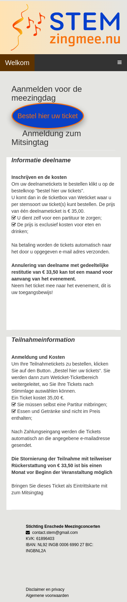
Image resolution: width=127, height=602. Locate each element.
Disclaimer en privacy (45, 589)
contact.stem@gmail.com (55, 532)
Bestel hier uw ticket (48, 116)
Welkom (17, 62)
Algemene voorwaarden (47, 595)
